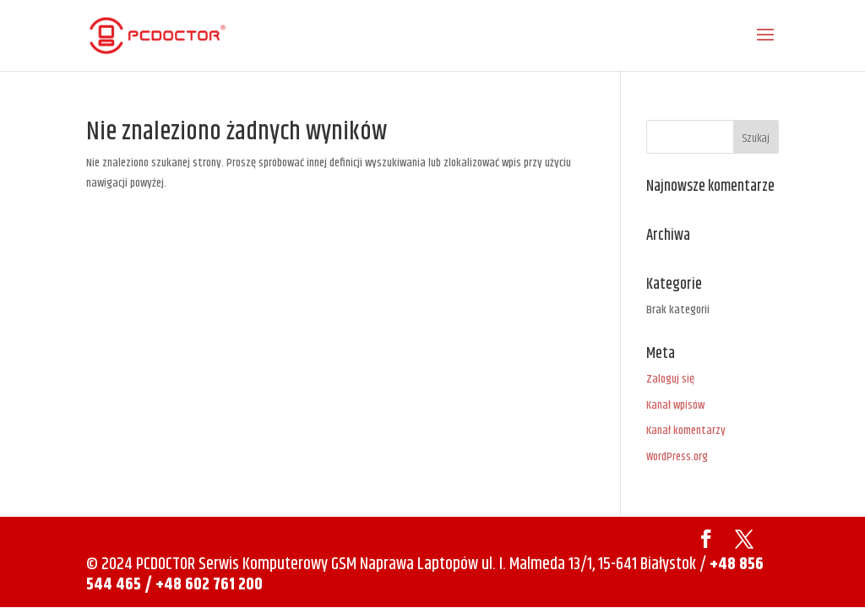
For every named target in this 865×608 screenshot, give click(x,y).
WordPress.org (677, 457)
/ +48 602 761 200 (203, 585)
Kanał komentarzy (686, 430)
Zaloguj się (670, 379)
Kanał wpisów (675, 405)
